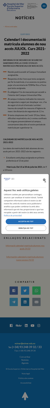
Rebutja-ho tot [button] (25, 228)
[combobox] (44, 179)
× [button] (45, 182)
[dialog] (25, 204)
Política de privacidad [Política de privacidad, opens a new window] (13, 215)
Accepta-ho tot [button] (25, 221)
